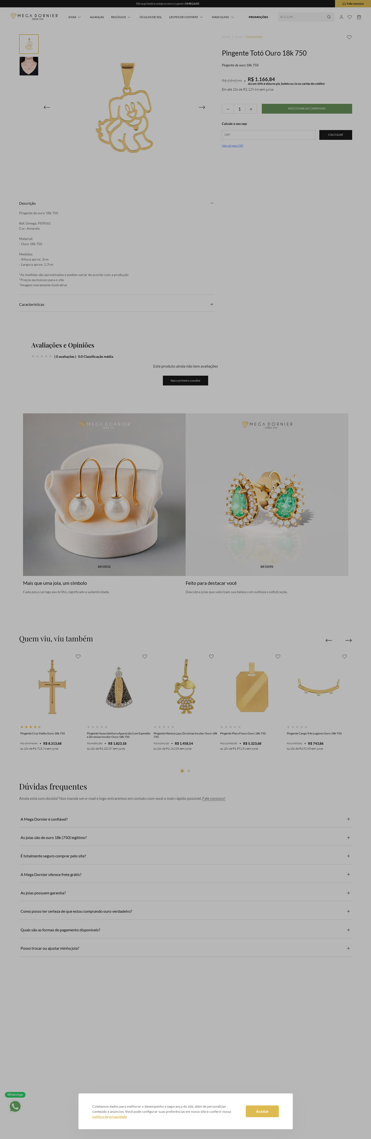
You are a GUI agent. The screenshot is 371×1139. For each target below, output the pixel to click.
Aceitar (262, 1111)
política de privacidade (109, 1117)
